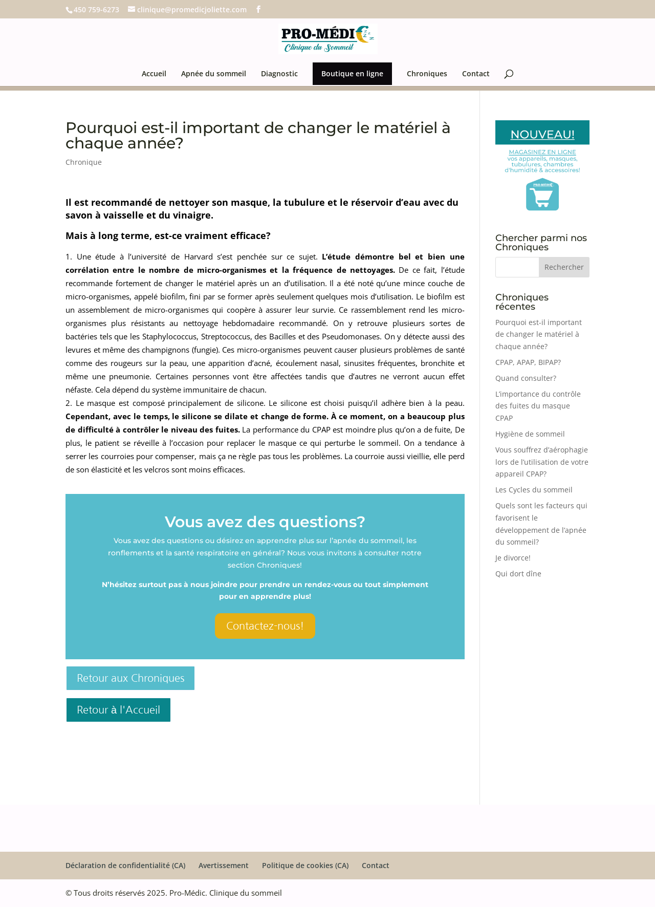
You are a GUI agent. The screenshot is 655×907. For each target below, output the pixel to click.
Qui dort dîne (518, 573)
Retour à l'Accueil (118, 710)
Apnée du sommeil (213, 74)
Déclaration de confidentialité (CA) (125, 865)
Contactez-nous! (265, 626)
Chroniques (427, 74)
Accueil (154, 74)
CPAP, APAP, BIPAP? (528, 362)
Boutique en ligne (352, 73)
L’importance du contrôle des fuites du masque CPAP (538, 406)
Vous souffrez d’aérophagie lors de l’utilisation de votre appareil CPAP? (541, 462)
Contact (476, 74)
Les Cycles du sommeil (534, 489)
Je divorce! (513, 558)
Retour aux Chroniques (130, 678)
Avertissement (224, 865)
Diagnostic (279, 74)
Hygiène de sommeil (530, 434)
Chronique (84, 162)
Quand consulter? (525, 378)
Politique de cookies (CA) (305, 865)
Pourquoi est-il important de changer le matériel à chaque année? (538, 334)
